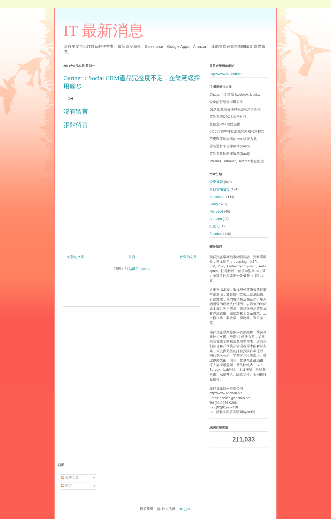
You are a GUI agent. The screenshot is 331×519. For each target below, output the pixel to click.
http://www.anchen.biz (225, 74)
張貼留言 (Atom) (137, 269)
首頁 (132, 257)
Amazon (215, 219)
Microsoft (216, 211)
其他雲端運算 (219, 189)
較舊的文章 (188, 257)
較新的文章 (75, 257)
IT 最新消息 (103, 30)
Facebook (216, 234)
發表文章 (70, 477)
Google (214, 204)
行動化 (214, 226)
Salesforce (217, 197)
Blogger (184, 509)
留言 (66, 486)
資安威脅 (216, 182)
